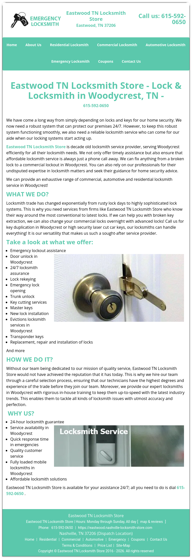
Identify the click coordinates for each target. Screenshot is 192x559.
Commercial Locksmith (117, 44)
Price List (105, 545)
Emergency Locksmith (70, 61)
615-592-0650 (173, 19)
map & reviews (152, 522)
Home (11, 44)
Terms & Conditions (77, 545)
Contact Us (131, 61)
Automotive (95, 539)
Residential (47, 539)
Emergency (117, 539)
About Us (34, 44)
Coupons (105, 61)
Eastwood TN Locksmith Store (36, 146)
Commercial (71, 539)
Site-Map (123, 545)
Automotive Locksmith (166, 44)
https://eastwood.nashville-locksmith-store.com (115, 528)
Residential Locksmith (69, 44)
